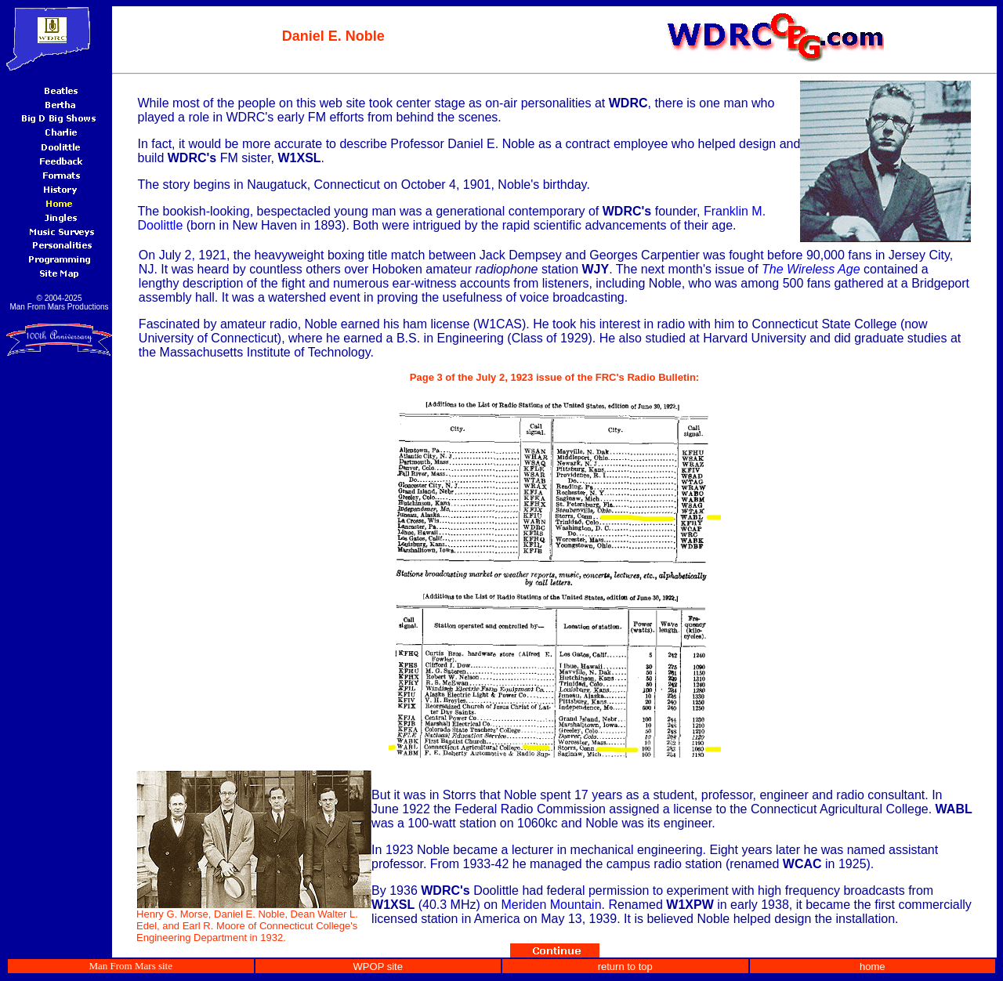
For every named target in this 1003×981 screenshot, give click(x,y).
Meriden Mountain (551, 904)
